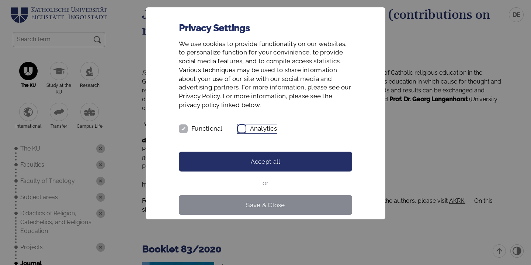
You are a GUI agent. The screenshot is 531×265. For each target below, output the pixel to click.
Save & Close (265, 205)
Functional (207, 128)
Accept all (266, 161)
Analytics (263, 128)
